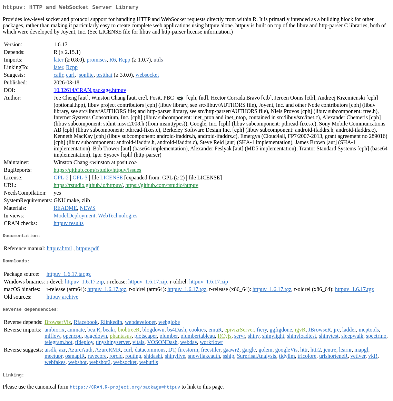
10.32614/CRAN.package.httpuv (89, 91)
